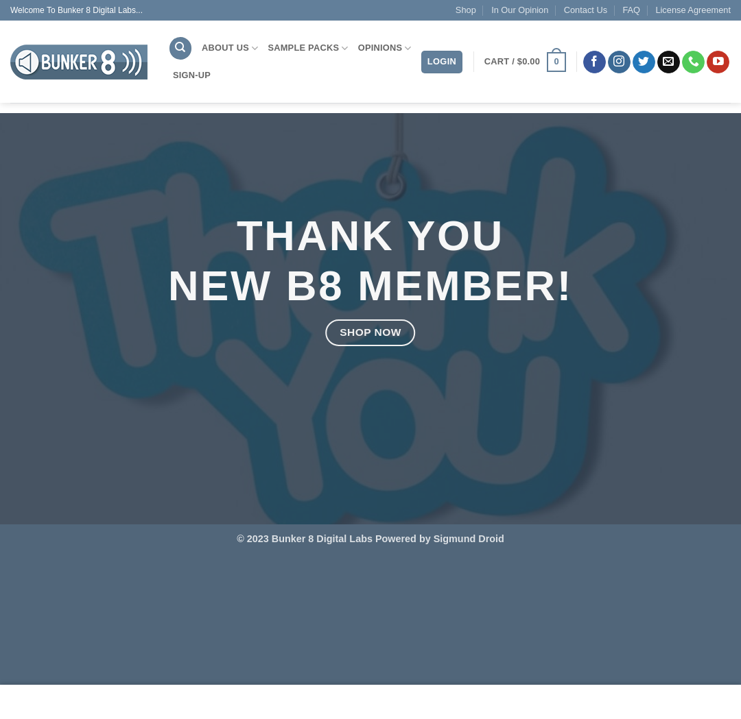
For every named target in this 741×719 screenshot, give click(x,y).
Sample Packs (308, 48)
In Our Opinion (519, 10)
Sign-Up (192, 75)
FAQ (631, 10)
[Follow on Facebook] (594, 62)
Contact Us (585, 10)
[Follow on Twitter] (644, 62)
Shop (466, 10)
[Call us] (693, 62)
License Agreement (693, 10)
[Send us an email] (668, 62)
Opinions (385, 48)
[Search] (180, 48)
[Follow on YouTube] (718, 62)
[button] (525, 62)
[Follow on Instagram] (619, 62)
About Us (230, 48)
